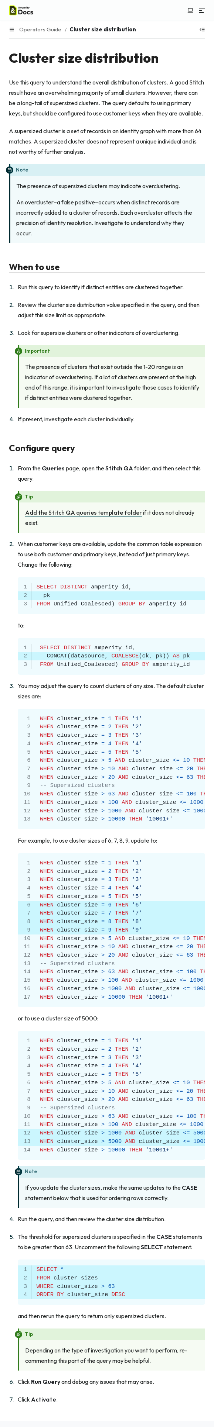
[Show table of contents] (202, 29)
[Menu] (202, 10)
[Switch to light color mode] (190, 10)
